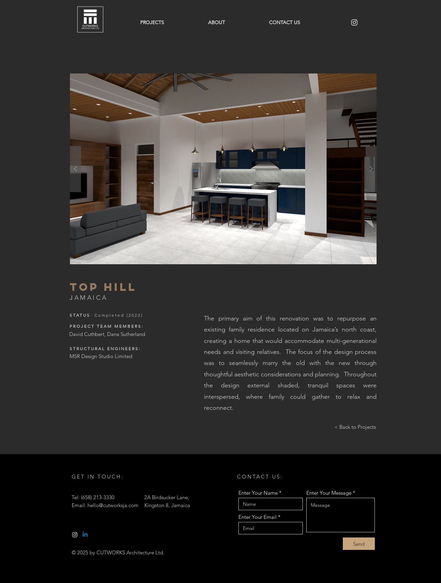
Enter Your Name (258, 492)
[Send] (359, 543)
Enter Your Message (328, 492)
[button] (223, 168)
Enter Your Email (257, 517)
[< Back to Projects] (355, 427)
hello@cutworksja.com (113, 505)
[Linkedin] (85, 535)
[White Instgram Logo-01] (75, 535)
